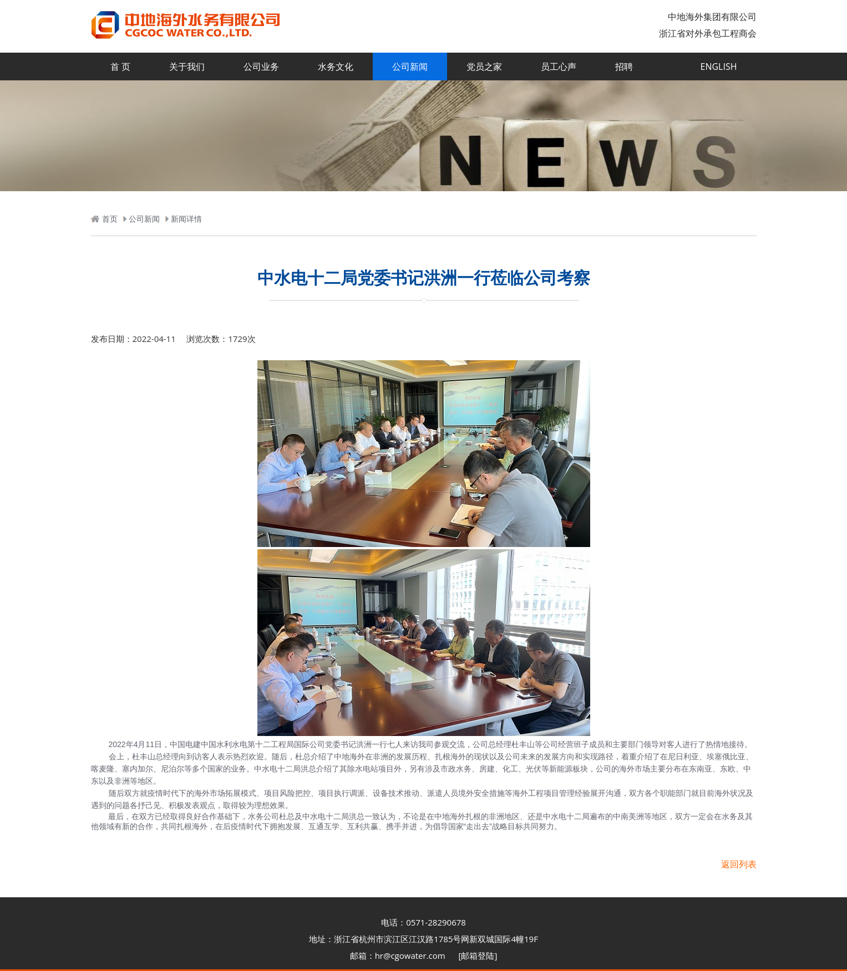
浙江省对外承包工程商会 (708, 33)
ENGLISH (719, 66)
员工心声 (558, 66)
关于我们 (187, 66)
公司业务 (261, 66)
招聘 (624, 66)
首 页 (120, 66)
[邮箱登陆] (478, 955)
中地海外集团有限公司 (712, 17)
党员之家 (484, 66)
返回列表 (739, 864)
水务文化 (335, 66)
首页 (110, 218)
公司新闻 (410, 66)
